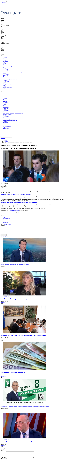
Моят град (5, 75)
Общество (5, 61)
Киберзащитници (7, 83)
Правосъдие (6, 81)
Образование (6, 74)
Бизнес (4, 63)
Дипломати (5, 222)
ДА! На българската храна (9, 119)
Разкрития (5, 219)
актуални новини (11, 212)
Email (2, 450)
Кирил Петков (6, 218)
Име (2, 449)
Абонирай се (3, 2)
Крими (4, 82)
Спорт (4, 67)
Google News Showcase (14, 210)
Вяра (4, 85)
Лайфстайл (5, 108)
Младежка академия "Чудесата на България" (13, 71)
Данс (4, 217)
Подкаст (5, 68)
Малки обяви (6, 128)
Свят (4, 62)
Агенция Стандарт (8, 224)
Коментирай (3, 235)
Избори (5, 60)
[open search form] (1, 55)
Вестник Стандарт (7, 70)
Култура (5, 80)
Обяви (4, 86)
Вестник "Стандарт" (7, 114)
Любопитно (5, 64)
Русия (4, 221)
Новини (5, 57)
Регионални (5, 69)
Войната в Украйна (7, 87)
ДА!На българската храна (9, 77)
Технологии (5, 76)
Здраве (4, 73)
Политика (5, 58)
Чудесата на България (8, 66)
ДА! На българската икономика (10, 79)
